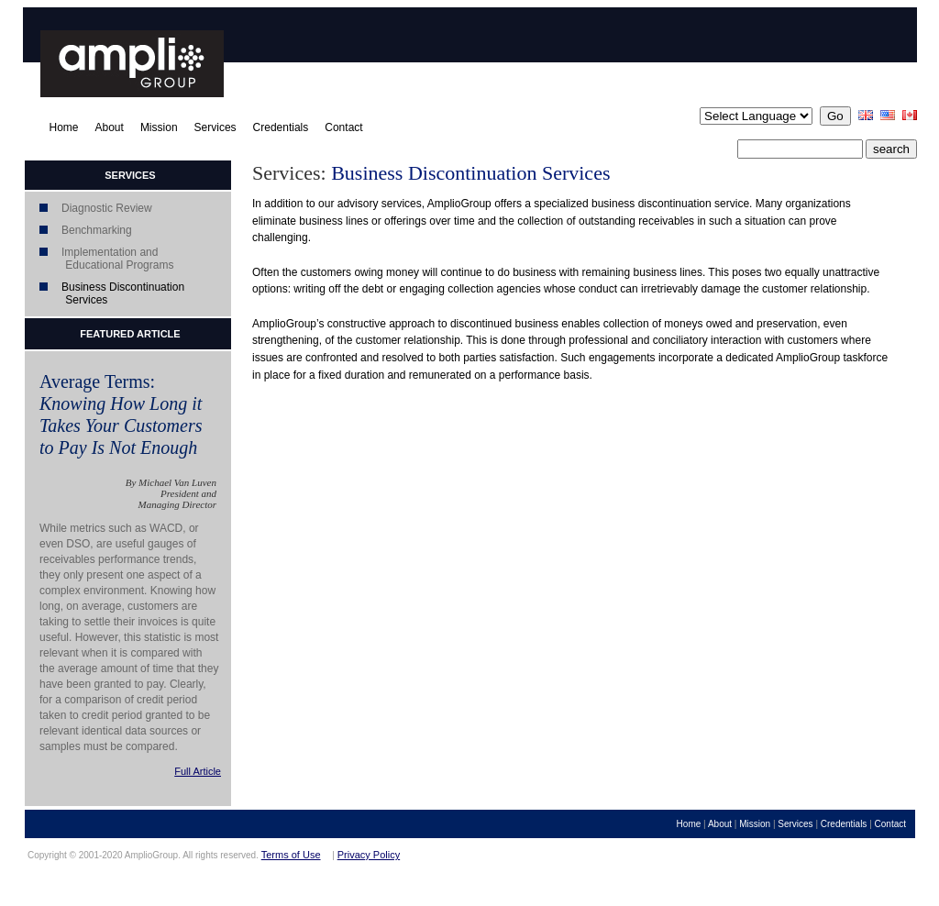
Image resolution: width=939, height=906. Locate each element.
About (109, 127)
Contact (343, 127)
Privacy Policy (368, 854)
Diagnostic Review (106, 208)
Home (64, 127)
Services (215, 127)
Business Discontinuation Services (105, 293)
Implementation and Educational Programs (99, 258)
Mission (159, 127)
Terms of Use (291, 854)
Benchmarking (96, 230)
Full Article (197, 771)
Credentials (281, 127)
